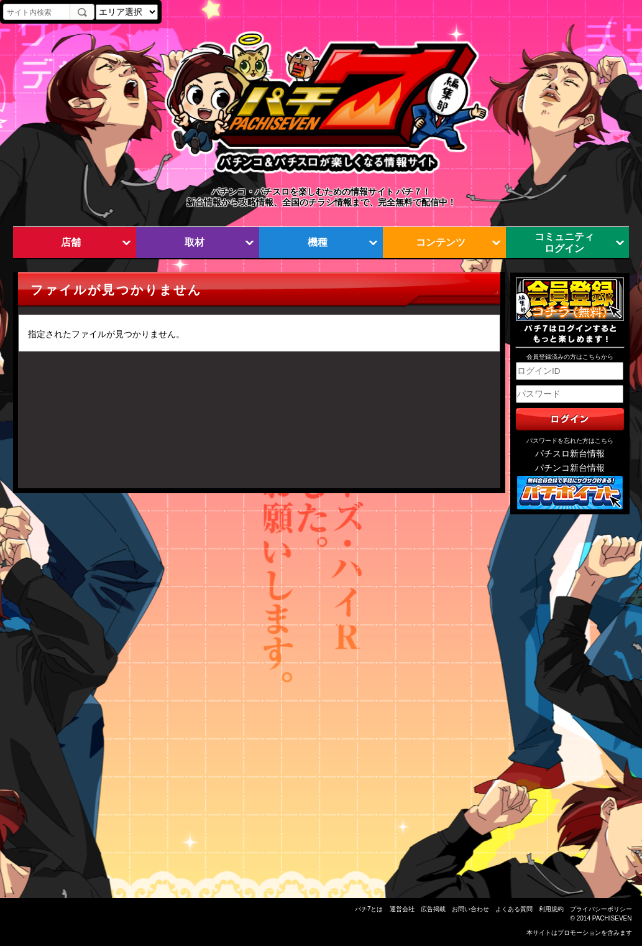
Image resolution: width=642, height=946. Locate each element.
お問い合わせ (470, 909)
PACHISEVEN (612, 918)
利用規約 (551, 909)
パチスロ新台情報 (570, 453)
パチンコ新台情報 (570, 468)
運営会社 (402, 909)
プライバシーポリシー (601, 909)
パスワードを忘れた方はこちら (569, 440)
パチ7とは (369, 909)
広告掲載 (433, 909)
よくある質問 (514, 909)
